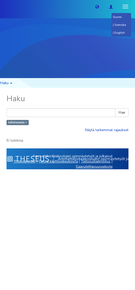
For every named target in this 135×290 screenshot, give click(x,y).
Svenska (120, 25)
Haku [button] (6, 82)
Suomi (117, 17)
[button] (97, 6)
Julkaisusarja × (17, 122)
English (119, 33)
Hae (122, 112)
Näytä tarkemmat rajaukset (106, 129)
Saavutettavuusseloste (94, 166)
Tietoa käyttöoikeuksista (58, 161)
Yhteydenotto (25, 161)
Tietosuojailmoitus (95, 161)
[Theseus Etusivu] (4, 6)
